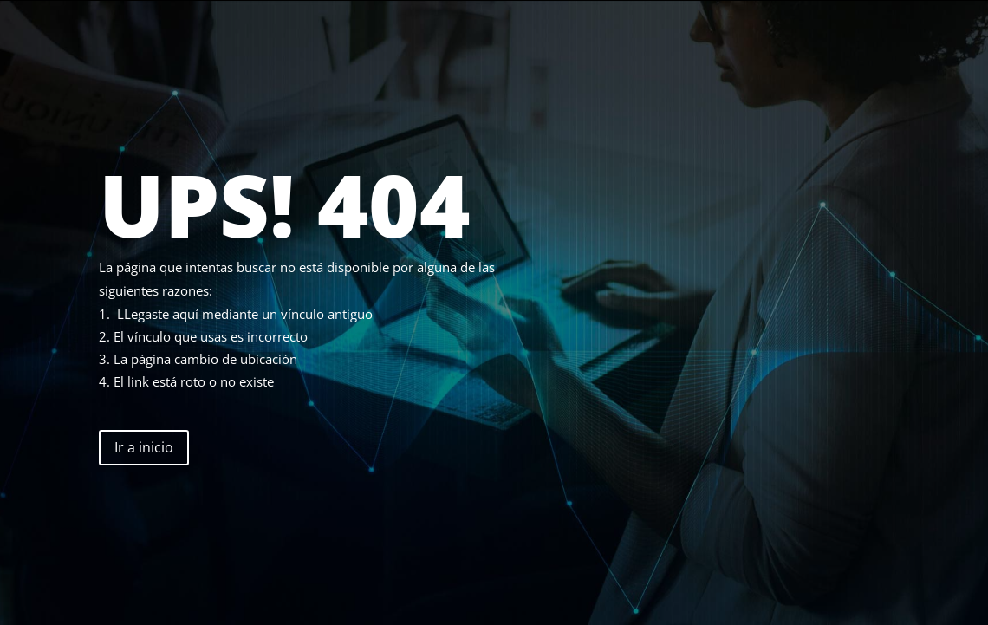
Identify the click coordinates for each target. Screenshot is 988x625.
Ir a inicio (143, 447)
